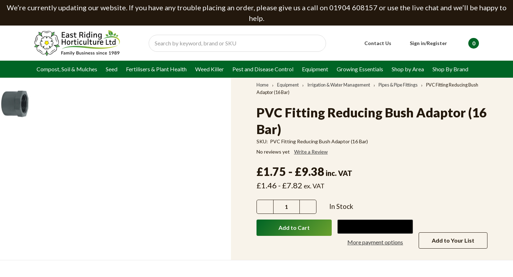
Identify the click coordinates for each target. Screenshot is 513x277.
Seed (111, 69)
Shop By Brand (450, 69)
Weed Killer (209, 69)
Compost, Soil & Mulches (67, 69)
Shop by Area (408, 69)
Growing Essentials (360, 69)
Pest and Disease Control (262, 69)
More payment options (375, 242)
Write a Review (311, 152)
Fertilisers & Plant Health (156, 69)
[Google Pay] (375, 227)
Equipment (315, 69)
